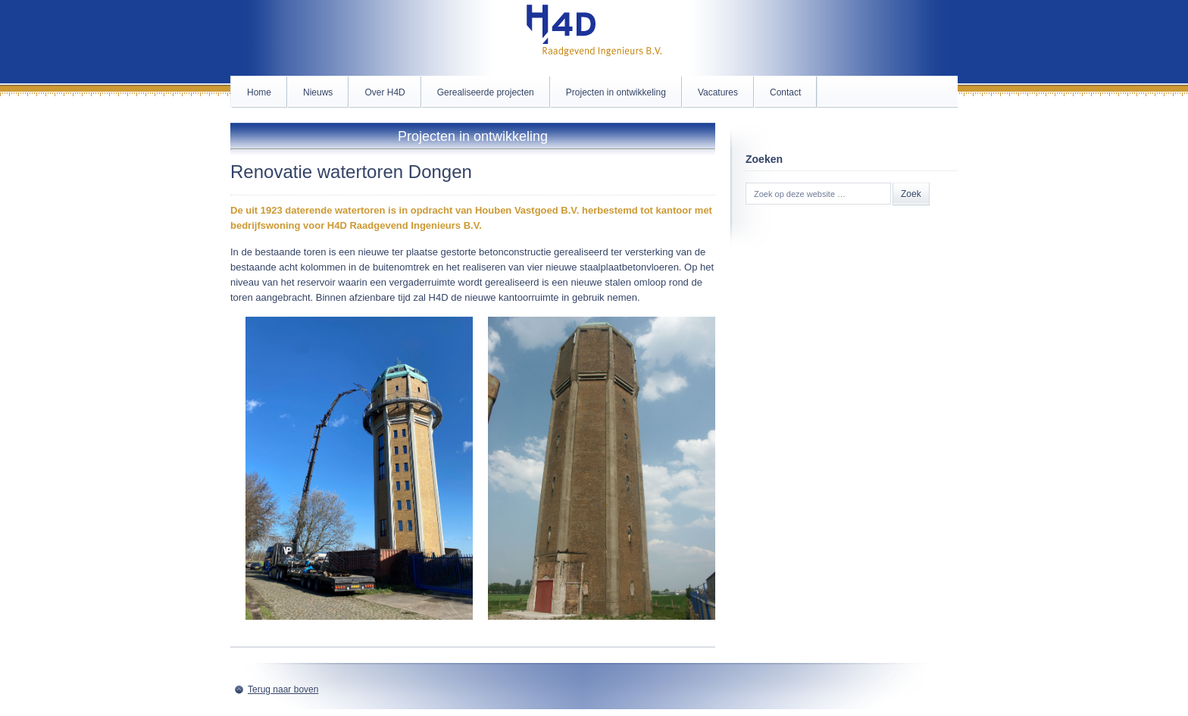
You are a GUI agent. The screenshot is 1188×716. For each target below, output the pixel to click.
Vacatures (718, 92)
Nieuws (318, 92)
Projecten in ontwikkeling (616, 92)
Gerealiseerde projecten (485, 92)
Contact (785, 92)
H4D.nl (594, 38)
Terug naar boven (283, 689)
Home (259, 92)
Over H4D (384, 92)
